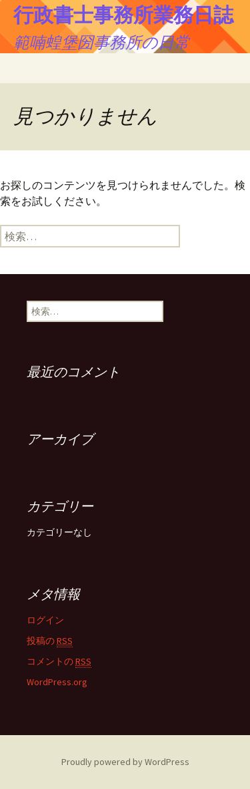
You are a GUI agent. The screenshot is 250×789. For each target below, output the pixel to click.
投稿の (50, 641)
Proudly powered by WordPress (125, 762)
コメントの (59, 661)
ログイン (45, 620)
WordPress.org (57, 682)
